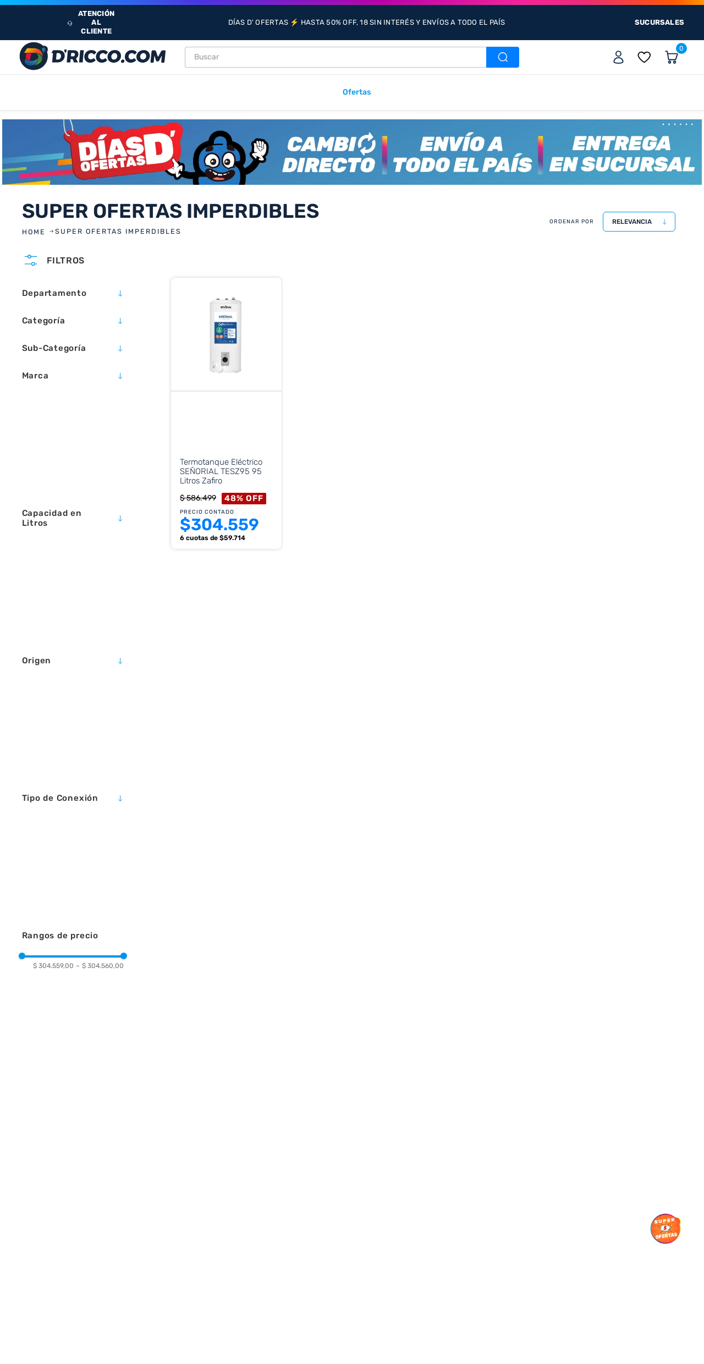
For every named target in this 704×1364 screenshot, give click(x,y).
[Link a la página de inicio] (35, 232)
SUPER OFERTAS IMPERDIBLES (118, 231)
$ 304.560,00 (100, 966)
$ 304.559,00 (53, 966)
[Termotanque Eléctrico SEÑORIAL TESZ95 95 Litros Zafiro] (224, 427)
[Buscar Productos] (501, 57)
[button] (73, 293)
